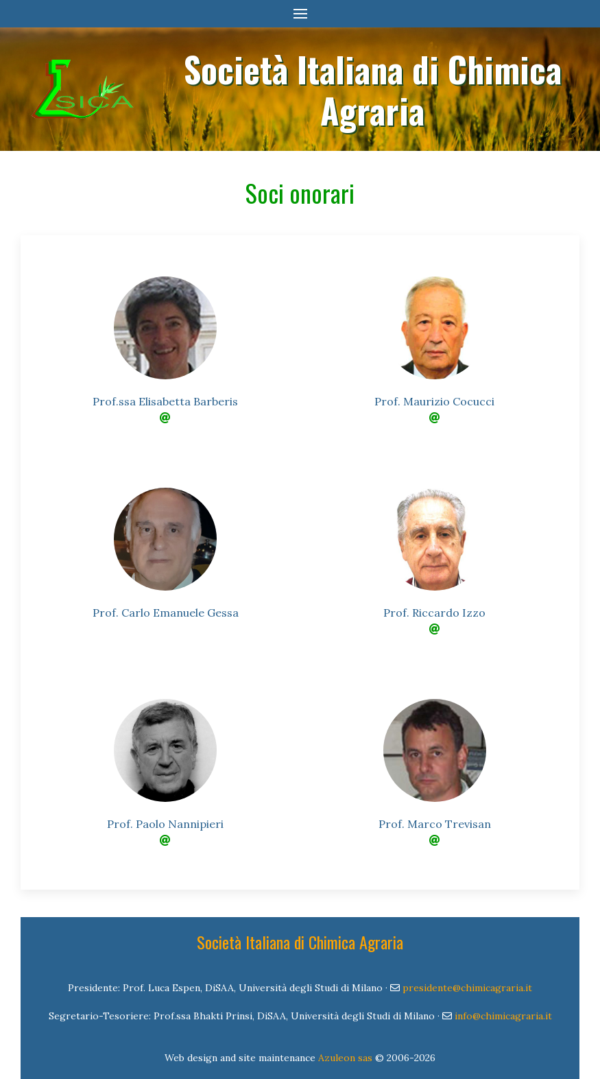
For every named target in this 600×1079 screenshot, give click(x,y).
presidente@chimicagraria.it (467, 988)
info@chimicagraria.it (503, 1016)
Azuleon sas (345, 1058)
